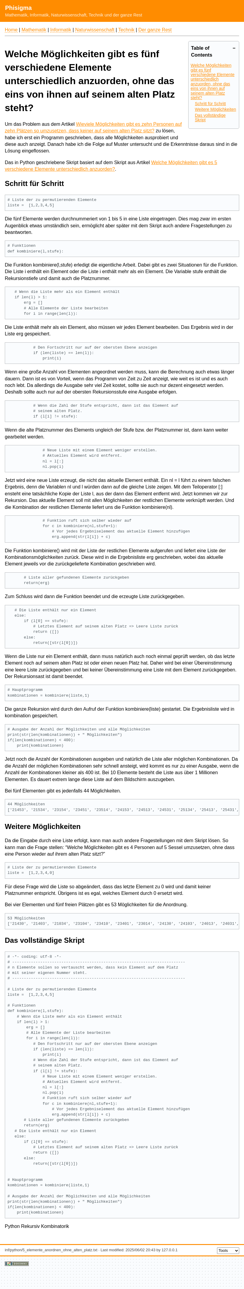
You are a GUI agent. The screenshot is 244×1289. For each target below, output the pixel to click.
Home (11, 29)
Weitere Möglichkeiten (215, 109)
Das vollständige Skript (210, 117)
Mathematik (34, 29)
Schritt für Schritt (210, 103)
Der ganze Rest (155, 29)
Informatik (60, 29)
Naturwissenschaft (95, 29)
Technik (126, 29)
